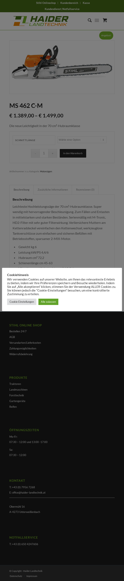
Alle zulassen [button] (48, 301)
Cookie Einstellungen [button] (22, 301)
